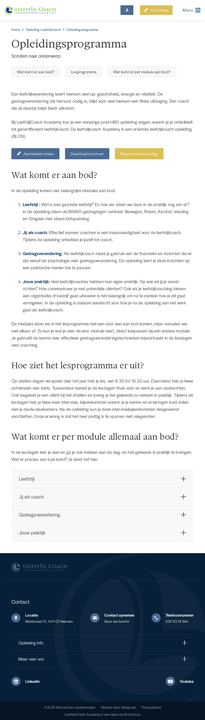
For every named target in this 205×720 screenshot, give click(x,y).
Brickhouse (132, 714)
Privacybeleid (151, 707)
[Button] (126, 10)
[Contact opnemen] (97, 617)
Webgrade (128, 707)
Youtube (187, 681)
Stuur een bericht (116, 621)
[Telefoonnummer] (159, 617)
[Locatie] (18, 617)
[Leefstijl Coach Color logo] (30, 10)
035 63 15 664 (177, 621)
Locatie (31, 615)
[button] (191, 10)
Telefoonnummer (180, 615)
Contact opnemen (119, 615)
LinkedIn (32, 681)
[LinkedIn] (18, 681)
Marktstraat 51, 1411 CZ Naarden (49, 621)
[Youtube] (173, 681)
